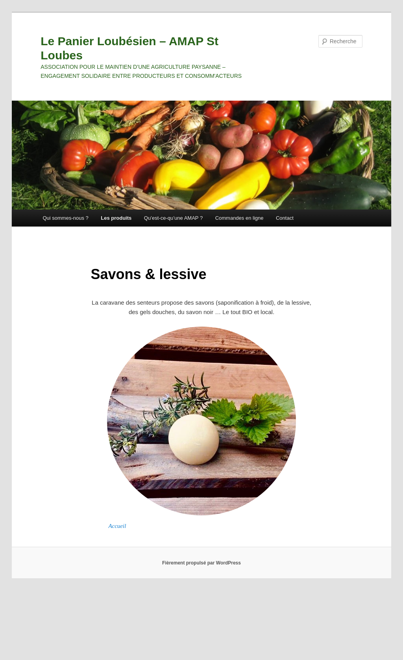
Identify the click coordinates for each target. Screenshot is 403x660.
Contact (285, 218)
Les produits (116, 218)
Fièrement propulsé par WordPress (201, 563)
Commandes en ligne (239, 218)
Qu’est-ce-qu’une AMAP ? (173, 218)
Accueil (117, 526)
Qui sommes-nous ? (65, 218)
